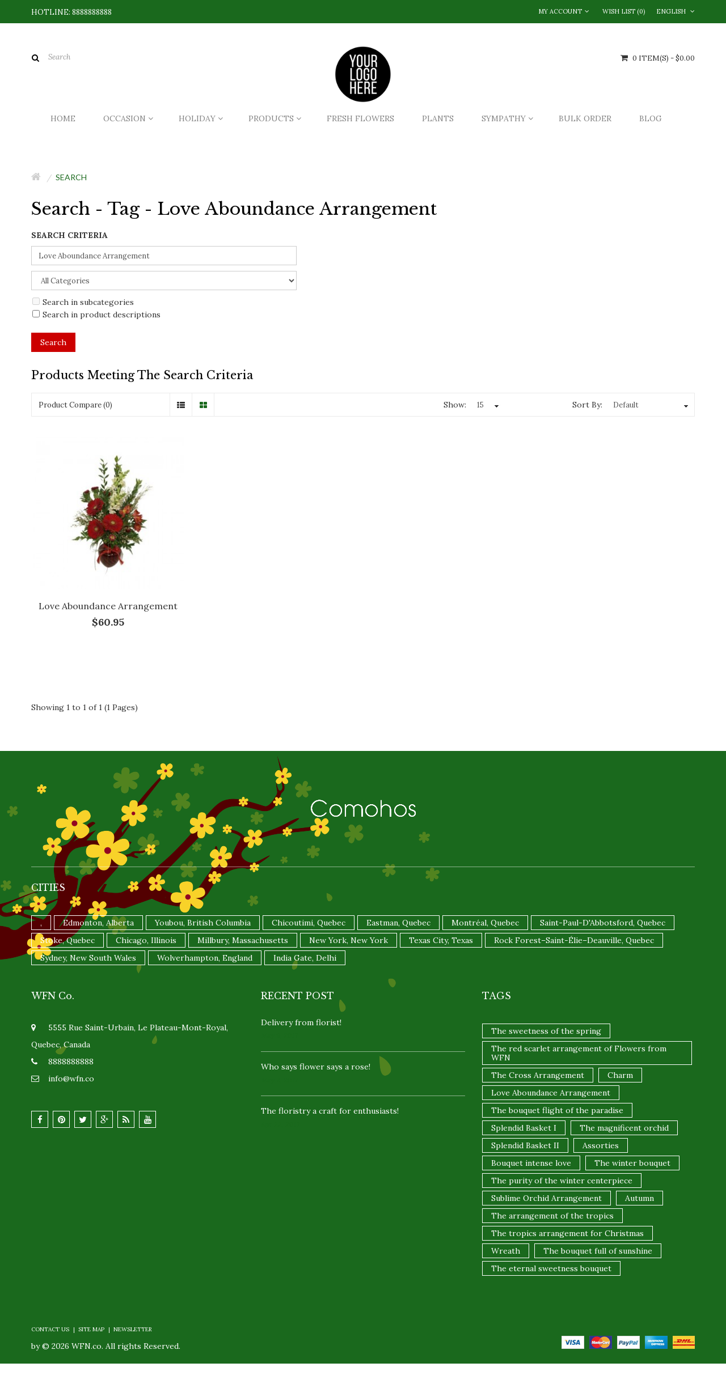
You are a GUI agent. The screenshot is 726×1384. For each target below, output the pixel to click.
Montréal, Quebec (485, 923)
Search (71, 177)
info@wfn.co (71, 1078)
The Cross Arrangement (537, 1075)
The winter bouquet (632, 1163)
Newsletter (132, 1329)
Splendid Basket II (525, 1145)
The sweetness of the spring (546, 1031)
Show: (455, 405)
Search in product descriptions (96, 314)
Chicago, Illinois (146, 940)
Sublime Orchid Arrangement (546, 1198)
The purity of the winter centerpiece (561, 1180)
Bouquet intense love (531, 1163)
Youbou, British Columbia (203, 923)
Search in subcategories (83, 302)
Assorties (601, 1145)
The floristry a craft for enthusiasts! (330, 1111)
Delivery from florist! (301, 1022)
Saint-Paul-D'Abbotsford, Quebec (602, 923)
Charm (620, 1075)
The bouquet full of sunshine (597, 1251)
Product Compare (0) (75, 405)
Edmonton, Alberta (98, 923)
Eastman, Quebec (398, 923)
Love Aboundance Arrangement (108, 606)
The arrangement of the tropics (552, 1216)
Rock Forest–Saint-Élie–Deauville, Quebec (574, 940)
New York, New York (348, 940)
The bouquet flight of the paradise (557, 1110)
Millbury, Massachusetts (242, 940)
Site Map (91, 1329)
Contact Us (50, 1329)
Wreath (505, 1251)
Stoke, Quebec (67, 940)
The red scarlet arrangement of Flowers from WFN (578, 1053)
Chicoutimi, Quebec (308, 923)
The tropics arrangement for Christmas (567, 1233)
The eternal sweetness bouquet (551, 1268)
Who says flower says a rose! (315, 1067)
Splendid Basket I (523, 1128)
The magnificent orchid (624, 1128)
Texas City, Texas (441, 940)
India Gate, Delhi (304, 958)
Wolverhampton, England (204, 958)
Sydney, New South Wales (88, 958)
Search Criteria (69, 235)
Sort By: (587, 405)
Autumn (639, 1198)
